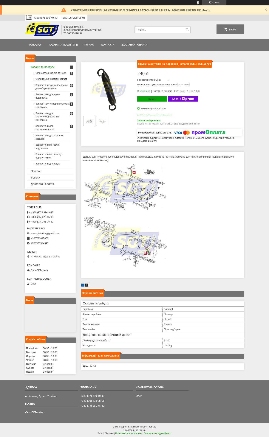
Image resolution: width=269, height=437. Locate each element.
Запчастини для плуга (47, 163)
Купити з (182, 99)
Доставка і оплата (134, 44)
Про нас (88, 44)
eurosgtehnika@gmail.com (45, 233)
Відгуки (35, 177)
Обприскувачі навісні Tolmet (51, 78)
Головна (35, 44)
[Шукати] (187, 30)
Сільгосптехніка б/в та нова (50, 72)
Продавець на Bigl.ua (134, 430)
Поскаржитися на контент (128, 433)
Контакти (108, 44)
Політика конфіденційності (157, 433)
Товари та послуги (61, 44)
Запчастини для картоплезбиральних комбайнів (47, 116)
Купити (152, 99)
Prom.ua (152, 426)
